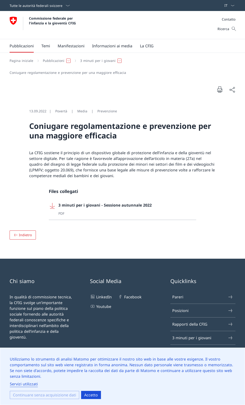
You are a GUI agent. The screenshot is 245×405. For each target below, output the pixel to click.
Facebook (129, 296)
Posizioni (202, 310)
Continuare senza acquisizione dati (44, 395)
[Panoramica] (23, 235)
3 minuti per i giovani (202, 338)
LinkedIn (101, 296)
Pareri (202, 297)
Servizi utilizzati (24, 384)
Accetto (91, 395)
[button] (22, 46)
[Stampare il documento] (219, 89)
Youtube (100, 306)
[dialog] (122, 376)
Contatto (228, 19)
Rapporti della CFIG (202, 324)
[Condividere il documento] (232, 89)
